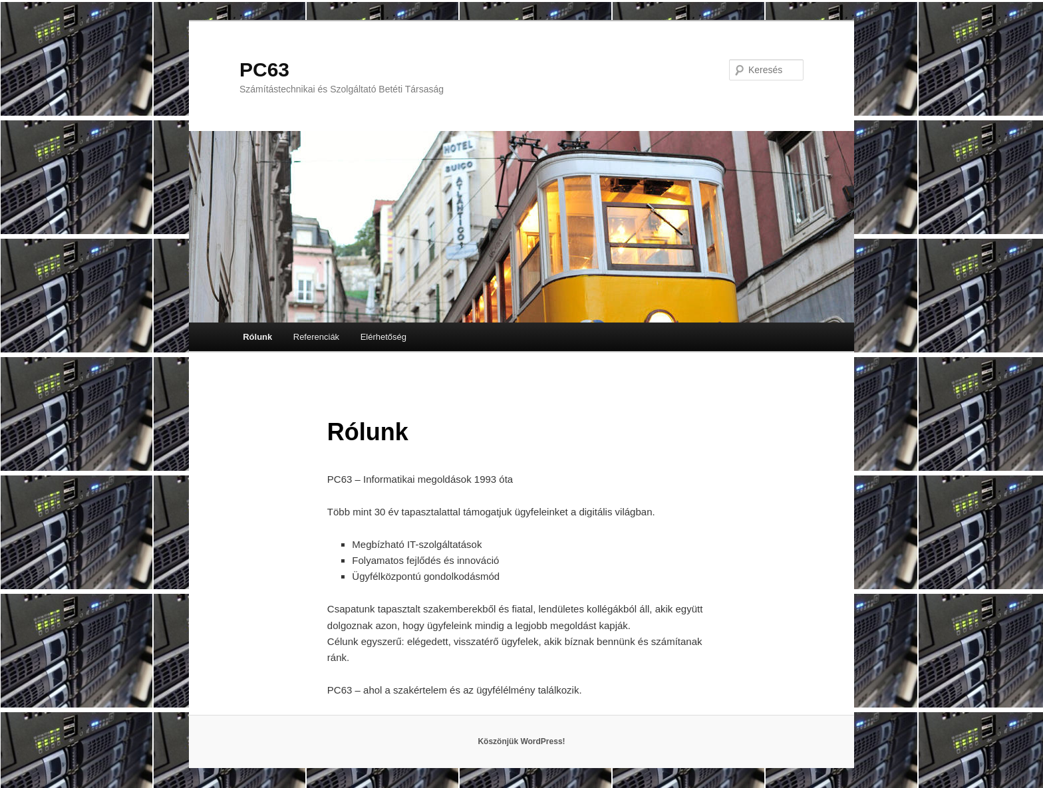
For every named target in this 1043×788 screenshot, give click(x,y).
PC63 (264, 69)
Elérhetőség (383, 337)
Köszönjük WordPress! (521, 741)
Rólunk (257, 337)
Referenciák (316, 337)
